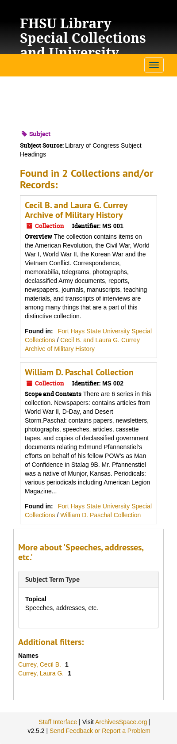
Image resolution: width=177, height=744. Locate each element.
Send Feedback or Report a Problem (100, 730)
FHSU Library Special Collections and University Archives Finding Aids (83, 52)
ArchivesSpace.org (121, 721)
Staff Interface (57, 721)
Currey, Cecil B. (40, 664)
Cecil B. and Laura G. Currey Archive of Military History (76, 210)
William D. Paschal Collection (79, 372)
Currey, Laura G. (41, 673)
